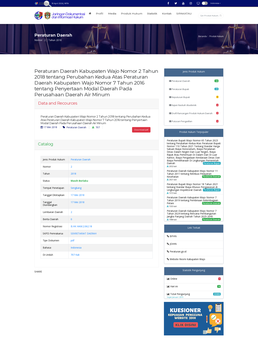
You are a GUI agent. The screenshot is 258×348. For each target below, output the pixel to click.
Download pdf (141, 129)
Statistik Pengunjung (194, 270)
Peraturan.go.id (176, 251)
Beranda (202, 36)
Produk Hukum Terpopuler (193, 132)
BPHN (172, 236)
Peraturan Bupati (193, 89)
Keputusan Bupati (193, 97)
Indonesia (215, 3)
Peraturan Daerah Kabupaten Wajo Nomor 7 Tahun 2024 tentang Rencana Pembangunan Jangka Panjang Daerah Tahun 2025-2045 (191, 213)
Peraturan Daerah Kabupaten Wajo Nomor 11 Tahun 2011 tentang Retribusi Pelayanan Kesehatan (192, 173)
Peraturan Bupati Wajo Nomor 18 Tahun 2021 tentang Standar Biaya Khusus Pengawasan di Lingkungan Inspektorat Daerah (192, 187)
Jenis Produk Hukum (194, 71)
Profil (99, 13)
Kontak (167, 13)
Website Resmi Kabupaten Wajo (186, 259)
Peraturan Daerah (74, 127)
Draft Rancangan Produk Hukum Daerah (193, 113)
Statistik (152, 13)
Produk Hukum (131, 13)
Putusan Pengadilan (193, 121)
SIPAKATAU (184, 13)
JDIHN (172, 243)
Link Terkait (193, 227)
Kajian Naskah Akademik (193, 105)
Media (112, 13)
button (205, 3)
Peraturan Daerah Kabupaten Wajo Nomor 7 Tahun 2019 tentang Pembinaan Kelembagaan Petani (192, 200)
